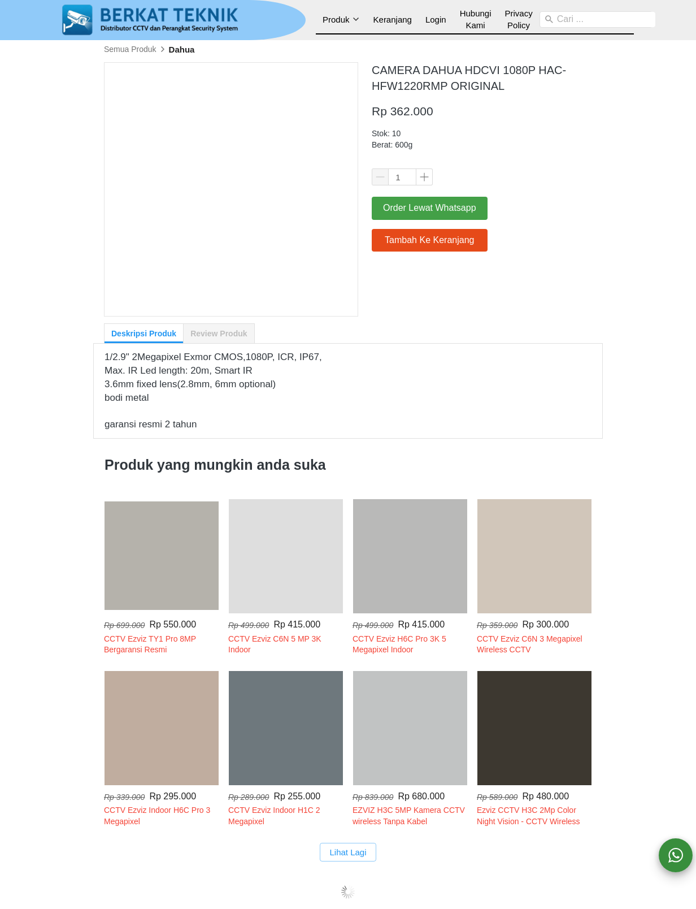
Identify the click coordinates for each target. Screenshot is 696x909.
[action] (676, 855)
